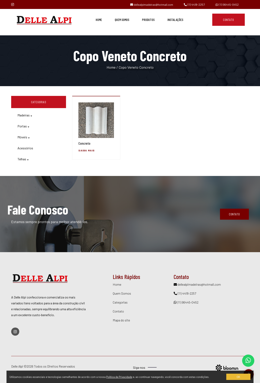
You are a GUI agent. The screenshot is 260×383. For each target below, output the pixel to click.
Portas (22, 126)
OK (238, 377)
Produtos (148, 20)
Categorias (120, 302)
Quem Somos (122, 20)
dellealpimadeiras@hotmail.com (151, 4)
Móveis (22, 137)
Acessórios (25, 148)
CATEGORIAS (38, 102)
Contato (228, 20)
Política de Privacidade (119, 377)
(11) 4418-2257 (194, 4)
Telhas (21, 159)
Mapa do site (121, 320)
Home (99, 20)
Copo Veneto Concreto (136, 67)
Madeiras (23, 115)
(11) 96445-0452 (227, 4)
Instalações (175, 20)
